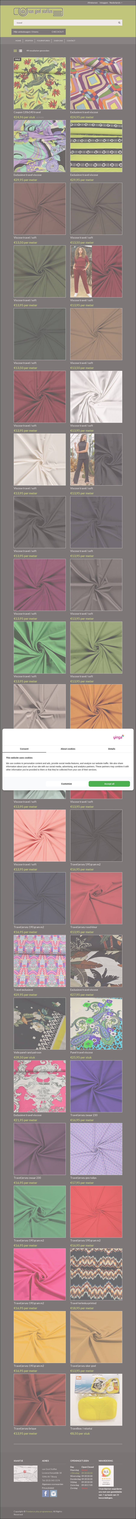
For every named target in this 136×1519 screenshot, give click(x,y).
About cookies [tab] (68, 749)
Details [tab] (111, 749)
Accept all (109, 784)
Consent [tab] (24, 749)
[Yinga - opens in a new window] (118, 737)
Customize (66, 784)
